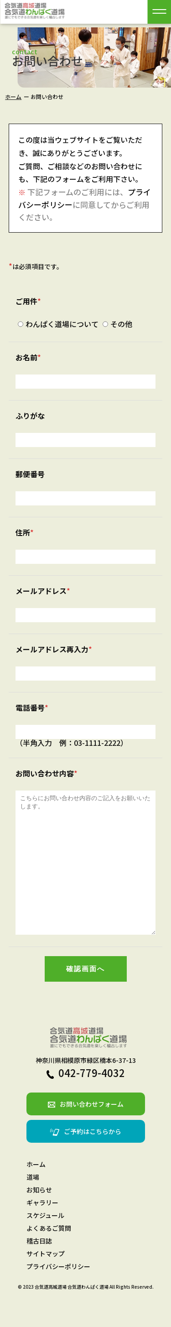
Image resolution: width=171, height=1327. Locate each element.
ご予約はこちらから (85, 1158)
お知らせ (39, 1217)
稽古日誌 (39, 1268)
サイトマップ (45, 1281)
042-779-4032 (86, 1100)
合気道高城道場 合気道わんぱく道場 (72, 1314)
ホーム (13, 96)
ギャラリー (42, 1230)
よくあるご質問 (48, 1255)
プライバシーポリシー (58, 1294)
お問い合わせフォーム (86, 1131)
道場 (32, 1204)
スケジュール (45, 1242)
